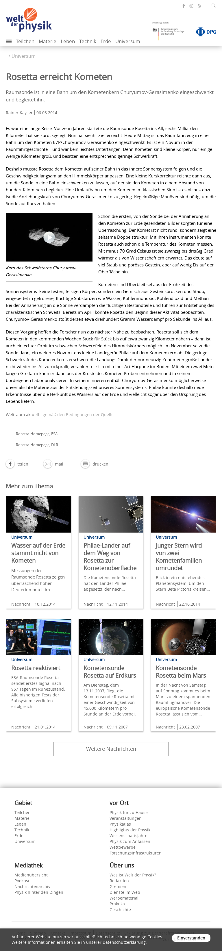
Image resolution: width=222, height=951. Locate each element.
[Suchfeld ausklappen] (214, 5)
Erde (106, 41)
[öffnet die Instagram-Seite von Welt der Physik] (191, 6)
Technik (87, 41)
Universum (127, 41)
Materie (47, 41)
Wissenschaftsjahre (128, 835)
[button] (17, 464)
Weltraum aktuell (22, 414)
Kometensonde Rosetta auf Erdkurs (110, 671)
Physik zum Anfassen (130, 841)
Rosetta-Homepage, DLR (37, 444)
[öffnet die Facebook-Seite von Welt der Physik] (183, 6)
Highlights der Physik (130, 830)
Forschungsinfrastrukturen (136, 853)
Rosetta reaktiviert (35, 668)
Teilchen (25, 41)
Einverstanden (191, 938)
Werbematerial (124, 898)
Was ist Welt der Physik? (133, 875)
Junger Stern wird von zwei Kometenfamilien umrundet (179, 557)
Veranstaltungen (126, 818)
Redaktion (119, 880)
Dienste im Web (125, 892)
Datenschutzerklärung (124, 942)
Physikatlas (120, 824)
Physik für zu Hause (129, 812)
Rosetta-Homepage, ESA (37, 433)
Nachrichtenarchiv (32, 886)
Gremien (118, 886)
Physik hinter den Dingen (38, 892)
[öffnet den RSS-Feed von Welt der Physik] (199, 6)
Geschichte (120, 909)
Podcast (21, 880)
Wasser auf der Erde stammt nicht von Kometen (38, 553)
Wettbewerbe (123, 847)
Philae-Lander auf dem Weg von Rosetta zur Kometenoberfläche (110, 557)
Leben (68, 41)
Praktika (117, 903)
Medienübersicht (31, 875)
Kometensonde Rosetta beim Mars (181, 671)
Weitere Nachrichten (111, 748)
